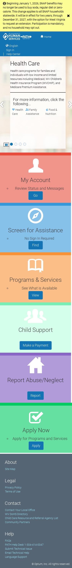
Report (37, 395)
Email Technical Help (17, 552)
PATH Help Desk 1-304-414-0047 (24, 544)
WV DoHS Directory (16, 514)
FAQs (8, 540)
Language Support (16, 556)
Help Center (13, 54)
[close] (68, 15)
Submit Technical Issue (18, 548)
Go (38, 195)
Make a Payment (37, 345)
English (13, 45)
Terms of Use (12, 491)
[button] (2, 104)
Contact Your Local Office (20, 510)
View (37, 295)
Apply (38, 445)
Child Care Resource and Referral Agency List (31, 518)
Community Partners (17, 522)
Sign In (10, 50)
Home (47, 36)
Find (37, 244)
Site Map (10, 469)
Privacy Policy (13, 487)
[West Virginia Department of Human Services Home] (17, 36)
